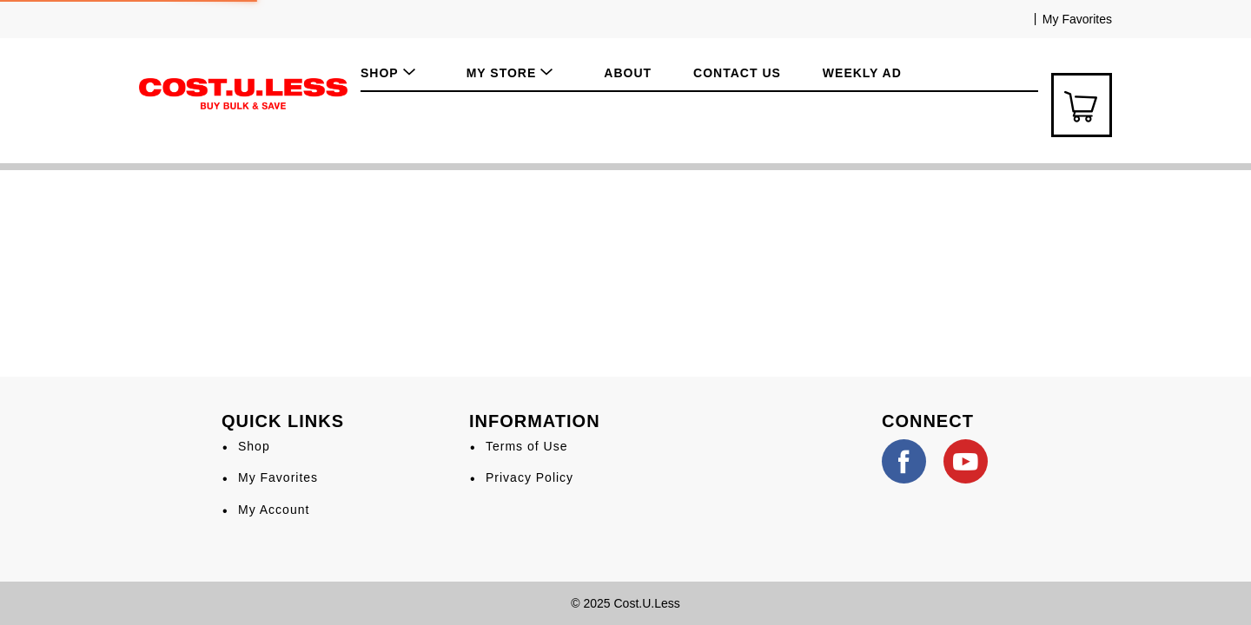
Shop (254, 446)
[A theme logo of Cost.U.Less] (243, 93)
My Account (273, 509)
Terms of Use (526, 446)
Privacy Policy (529, 477)
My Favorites (1077, 19)
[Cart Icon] (1081, 105)
